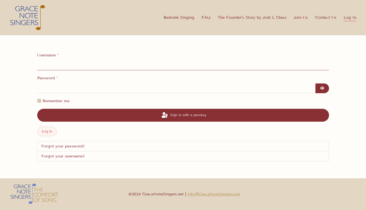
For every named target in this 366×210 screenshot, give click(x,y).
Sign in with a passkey (183, 115)
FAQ (206, 17)
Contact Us (325, 17)
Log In (350, 17)
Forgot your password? (63, 146)
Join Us (301, 17)
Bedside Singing (179, 17)
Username (47, 55)
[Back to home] (28, 17)
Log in (47, 131)
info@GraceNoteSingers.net (213, 194)
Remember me (56, 101)
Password (47, 78)
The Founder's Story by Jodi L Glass (252, 17)
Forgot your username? (63, 156)
